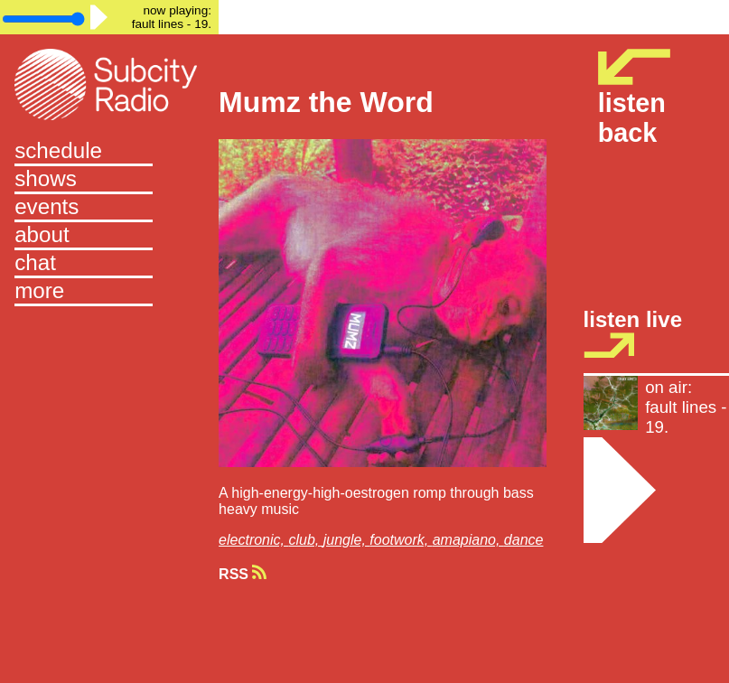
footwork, (400, 539)
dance (524, 539)
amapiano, (468, 539)
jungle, (346, 539)
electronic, (253, 539)
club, (305, 539)
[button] (109, 292)
